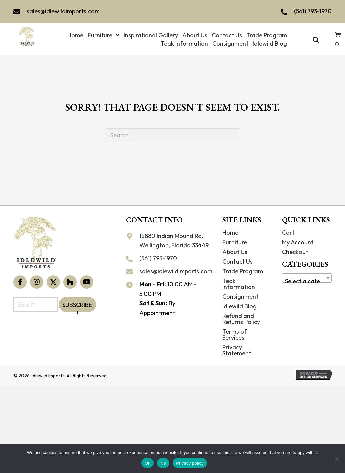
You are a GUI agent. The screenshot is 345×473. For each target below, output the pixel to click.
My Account (297, 242)
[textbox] (306, 281)
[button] (20, 282)
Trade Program (242, 271)
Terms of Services (234, 334)
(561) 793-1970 (313, 11)
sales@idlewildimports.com (63, 11)
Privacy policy (190, 463)
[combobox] (307, 278)
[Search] (172, 135)
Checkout (295, 252)
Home (230, 232)
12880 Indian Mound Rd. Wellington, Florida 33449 (174, 240)
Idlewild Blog (239, 306)
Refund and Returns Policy (241, 319)
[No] (336, 458)
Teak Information (238, 284)
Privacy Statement (236, 350)
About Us (234, 252)
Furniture (234, 242)
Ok (147, 463)
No (163, 463)
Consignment (240, 296)
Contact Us (237, 261)
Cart (288, 232)
